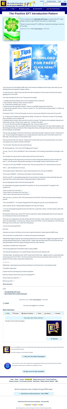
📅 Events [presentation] (15, 313)
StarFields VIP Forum (40, 19)
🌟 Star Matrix (37, 8)
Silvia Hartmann (38, 28)
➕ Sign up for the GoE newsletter (33, 371)
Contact (22, 379)
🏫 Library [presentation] (47, 313)
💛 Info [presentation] (7, 313)
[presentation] (27, 313)
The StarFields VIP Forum (12, 292)
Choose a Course (14, 381)
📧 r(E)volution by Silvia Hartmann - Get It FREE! (34, 393)
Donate (35, 404)
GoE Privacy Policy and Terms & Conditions (29, 401)
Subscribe (28, 404)
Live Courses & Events (26, 381)
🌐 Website (54, 338)
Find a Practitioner (51, 379)
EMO (56, 381)
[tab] (7, 313)
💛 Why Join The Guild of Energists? (33, 356)
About (16, 379)
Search (63, 4)
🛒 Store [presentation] (38, 313)
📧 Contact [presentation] (57, 313)
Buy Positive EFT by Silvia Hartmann (16, 293)
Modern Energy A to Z (39, 379)
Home (12, 379)
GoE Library (36, 381)
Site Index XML (45, 401)
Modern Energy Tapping (47, 381)
